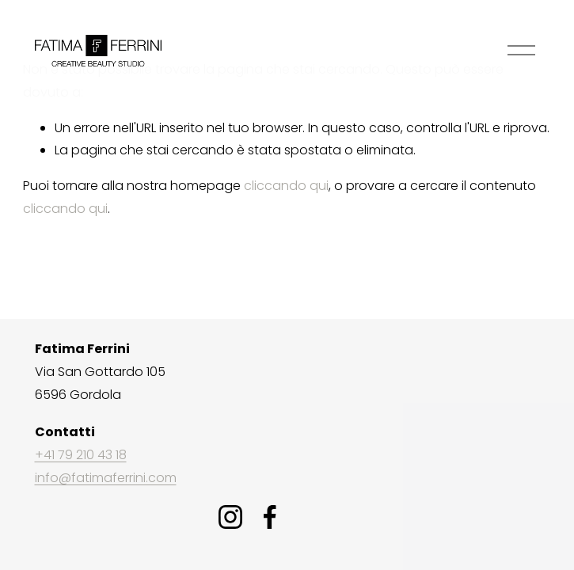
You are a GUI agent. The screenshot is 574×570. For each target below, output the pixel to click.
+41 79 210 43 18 (81, 455)
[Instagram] (230, 517)
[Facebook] (270, 517)
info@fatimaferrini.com (106, 478)
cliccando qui (286, 186)
